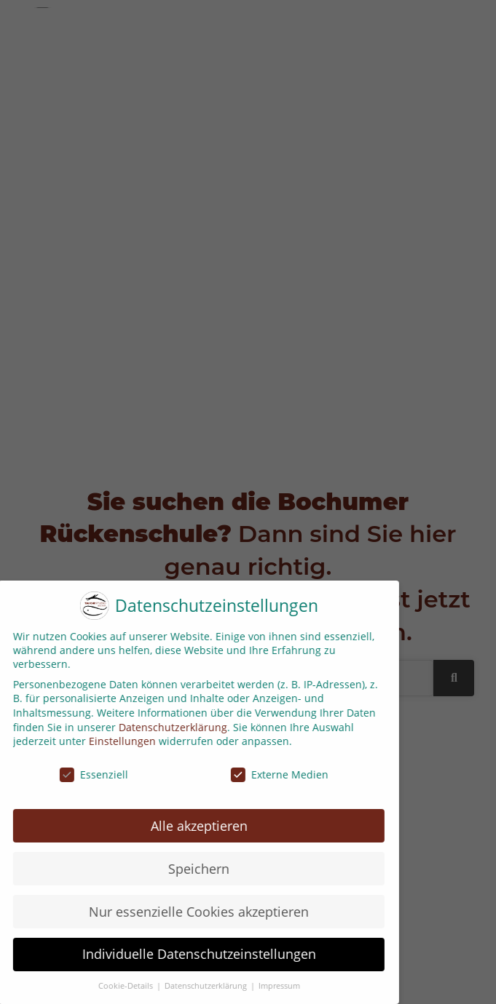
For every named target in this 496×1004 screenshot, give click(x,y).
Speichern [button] (192, 868)
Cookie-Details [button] (119, 986)
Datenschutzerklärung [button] (199, 986)
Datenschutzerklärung (166, 727)
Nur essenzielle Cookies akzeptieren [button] (192, 911)
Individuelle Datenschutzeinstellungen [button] (192, 954)
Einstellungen (115, 741)
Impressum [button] (272, 986)
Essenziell (87, 774)
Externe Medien (273, 774)
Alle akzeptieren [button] (191, 825)
